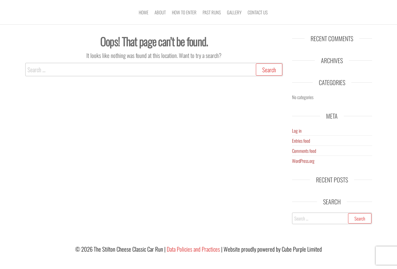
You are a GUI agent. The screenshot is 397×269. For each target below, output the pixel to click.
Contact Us (258, 12)
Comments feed (304, 150)
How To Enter (184, 12)
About (160, 12)
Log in (296, 130)
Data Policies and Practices (193, 249)
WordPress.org (303, 160)
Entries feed (301, 140)
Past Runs (212, 12)
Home (143, 12)
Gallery (234, 12)
